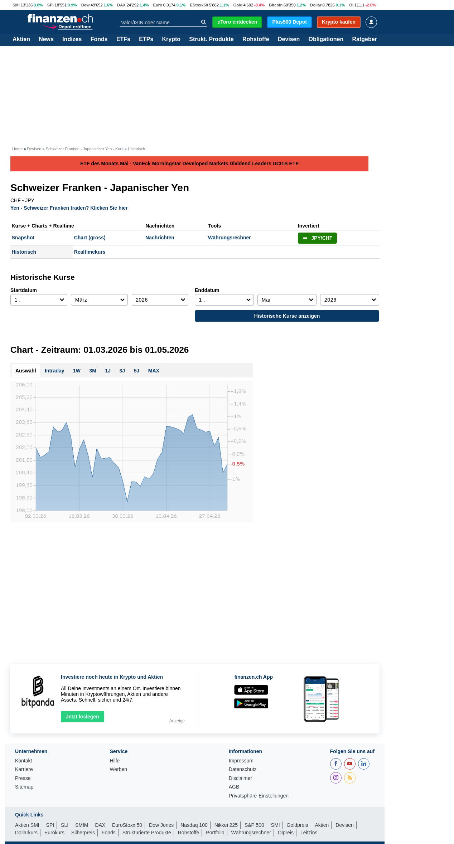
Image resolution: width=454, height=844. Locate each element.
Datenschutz (243, 769)
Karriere (24, 769)
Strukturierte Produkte (146, 832)
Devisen (289, 39)
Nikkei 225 (226, 825)
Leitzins (308, 832)
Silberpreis (83, 832)
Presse (23, 778)
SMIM (81, 825)
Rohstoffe (255, 39)
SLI (64, 825)
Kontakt (23, 760)
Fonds (99, 39)
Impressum (241, 760)
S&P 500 (254, 825)
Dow (85, 5)
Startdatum (23, 290)
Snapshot (23, 237)
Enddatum (207, 290)
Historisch (24, 252)
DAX (121, 5)
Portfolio (215, 832)
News (46, 39)
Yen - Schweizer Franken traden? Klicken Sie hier (69, 207)
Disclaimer (240, 778)
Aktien (21, 39)
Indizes (72, 39)
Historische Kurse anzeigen (287, 316)
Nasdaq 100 (194, 825)
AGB (234, 787)
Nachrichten (159, 237)
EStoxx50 (199, 5)
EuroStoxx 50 (127, 825)
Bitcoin (275, 5)
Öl (351, 5)
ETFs (123, 39)
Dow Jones (161, 825)
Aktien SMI (27, 825)
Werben (118, 769)
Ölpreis (286, 832)
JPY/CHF (318, 238)
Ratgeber (364, 39)
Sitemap (24, 787)
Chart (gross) (90, 237)
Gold (237, 5)
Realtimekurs (90, 252)
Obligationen (325, 39)
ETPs (146, 39)
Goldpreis (297, 825)
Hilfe (115, 760)
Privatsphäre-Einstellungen (259, 796)
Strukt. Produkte (211, 39)
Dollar (316, 5)
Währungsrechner (229, 237)
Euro (157, 5)
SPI (50, 5)
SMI (16, 5)
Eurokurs (54, 832)
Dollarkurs (26, 832)
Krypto (171, 39)
